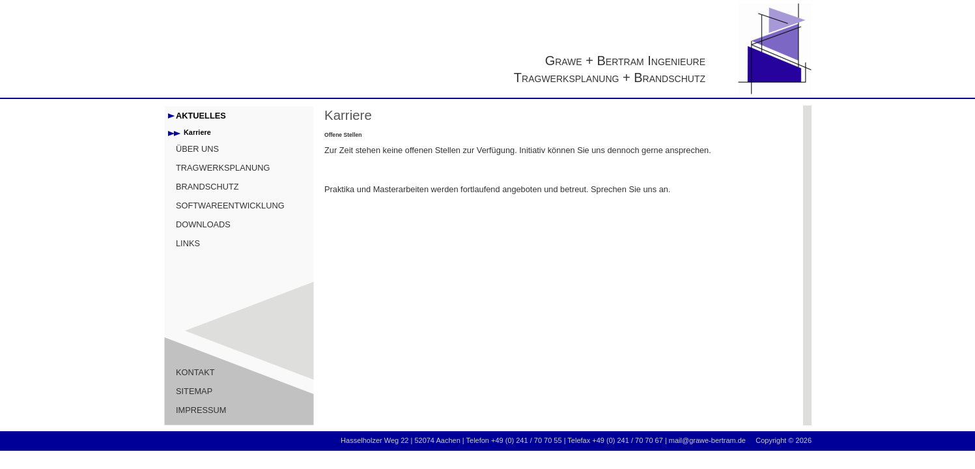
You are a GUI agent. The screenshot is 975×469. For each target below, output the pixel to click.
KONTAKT (195, 372)
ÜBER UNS (197, 149)
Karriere (197, 132)
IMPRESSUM (201, 410)
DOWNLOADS (203, 224)
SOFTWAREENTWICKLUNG (230, 205)
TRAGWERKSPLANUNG (223, 168)
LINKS (188, 243)
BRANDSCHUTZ (207, 187)
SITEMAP (194, 391)
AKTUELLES (201, 116)
